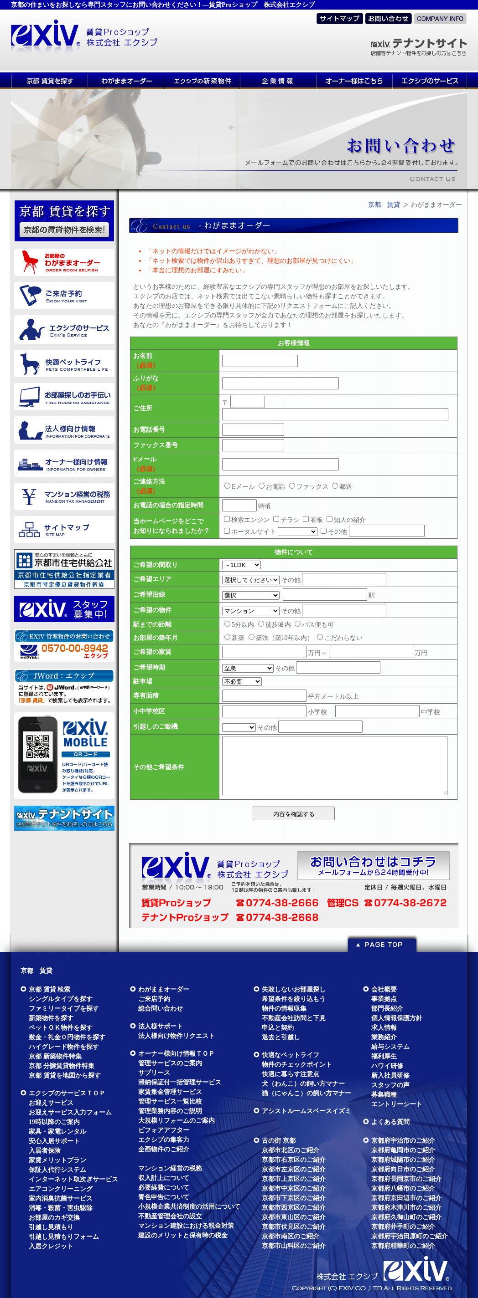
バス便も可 (314, 624)
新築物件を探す (51, 1018)
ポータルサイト (250, 531)
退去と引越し (281, 1037)
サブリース (154, 1072)
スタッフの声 (390, 1085)
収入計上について (163, 1178)
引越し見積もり (51, 1227)
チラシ (286, 519)
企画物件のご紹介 (163, 1149)
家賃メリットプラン (57, 1160)
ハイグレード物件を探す (64, 1046)
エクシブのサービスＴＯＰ (67, 1093)
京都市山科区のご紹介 (294, 1245)
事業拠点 (384, 999)
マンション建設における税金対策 (186, 1225)
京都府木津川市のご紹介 (406, 1207)
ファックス (308, 486)
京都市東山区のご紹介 (294, 1217)
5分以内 (239, 624)
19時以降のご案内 (54, 1122)
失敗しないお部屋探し (294, 989)
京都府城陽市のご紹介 (403, 1159)
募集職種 (384, 1094)
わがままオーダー (163, 989)
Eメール (239, 486)
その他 (334, 531)
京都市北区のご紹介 (290, 1150)
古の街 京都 (279, 1140)
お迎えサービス (51, 1102)
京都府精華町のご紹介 (403, 1245)
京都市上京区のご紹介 (294, 1178)
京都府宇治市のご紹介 (403, 1140)
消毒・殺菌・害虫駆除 (61, 1208)
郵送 (342, 486)
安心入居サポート (54, 1141)
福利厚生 (384, 1056)
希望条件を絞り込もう (294, 999)
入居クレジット (51, 1246)
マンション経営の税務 (170, 1168)
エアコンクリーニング (61, 1189)
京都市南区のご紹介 (290, 1236)
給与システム (390, 1046)
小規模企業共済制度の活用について (189, 1206)
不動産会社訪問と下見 (294, 1018)
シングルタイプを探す (61, 999)
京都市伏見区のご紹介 (294, 1226)
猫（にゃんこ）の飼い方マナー (306, 1093)
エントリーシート (396, 1104)
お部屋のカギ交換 (54, 1217)
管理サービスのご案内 (170, 1063)
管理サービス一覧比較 (170, 1101)
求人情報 (384, 1027)
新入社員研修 (390, 1075)
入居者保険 (45, 1150)
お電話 (272, 486)
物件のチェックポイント (297, 1064)
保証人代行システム (57, 1169)
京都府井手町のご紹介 (403, 1226)
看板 (313, 519)
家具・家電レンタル (57, 1131)
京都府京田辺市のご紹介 (406, 1198)
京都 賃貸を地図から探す (65, 1075)
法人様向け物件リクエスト (176, 1035)
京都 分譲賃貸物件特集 (61, 1066)
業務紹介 (384, 1037)
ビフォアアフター (163, 1130)
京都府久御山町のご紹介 (406, 1217)
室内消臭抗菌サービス (61, 1198)
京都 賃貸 (384, 204)
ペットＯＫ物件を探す (61, 1027)
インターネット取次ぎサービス (73, 1179)
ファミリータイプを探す (64, 1008)
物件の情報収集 (284, 1008)
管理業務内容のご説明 (170, 1111)
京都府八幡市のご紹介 (403, 1188)
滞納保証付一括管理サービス (179, 1082)
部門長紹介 (387, 1008)
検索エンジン (247, 519)
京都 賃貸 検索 (49, 989)
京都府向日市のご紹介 (403, 1169)
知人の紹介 (346, 519)
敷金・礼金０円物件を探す (67, 1037)
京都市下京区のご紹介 (294, 1198)
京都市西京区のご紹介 (294, 1207)
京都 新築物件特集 (55, 1056)
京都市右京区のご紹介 (294, 1159)
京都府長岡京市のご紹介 (406, 1178)
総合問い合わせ (160, 1008)
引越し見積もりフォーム (64, 1236)
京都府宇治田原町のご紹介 (409, 1236)
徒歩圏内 (274, 624)
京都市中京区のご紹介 (294, 1188)
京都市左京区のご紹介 (294, 1169)
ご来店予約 (154, 999)
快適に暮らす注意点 (290, 1074)
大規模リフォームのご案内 (176, 1120)
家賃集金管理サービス (170, 1091)
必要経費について (163, 1187)
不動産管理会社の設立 (170, 1216)
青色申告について (163, 1197)
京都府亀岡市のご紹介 (403, 1150)
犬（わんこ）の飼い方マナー (303, 1083)
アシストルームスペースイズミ (306, 1111)
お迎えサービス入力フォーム (70, 1112)
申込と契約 (278, 1027)
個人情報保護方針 (396, 1018)
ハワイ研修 (387, 1066)
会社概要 (384, 989)
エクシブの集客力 (163, 1139)
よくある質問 (390, 1122)
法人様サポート (160, 1026)
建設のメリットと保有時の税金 (183, 1235)
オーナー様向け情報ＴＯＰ (176, 1053)
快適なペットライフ (290, 1055)
